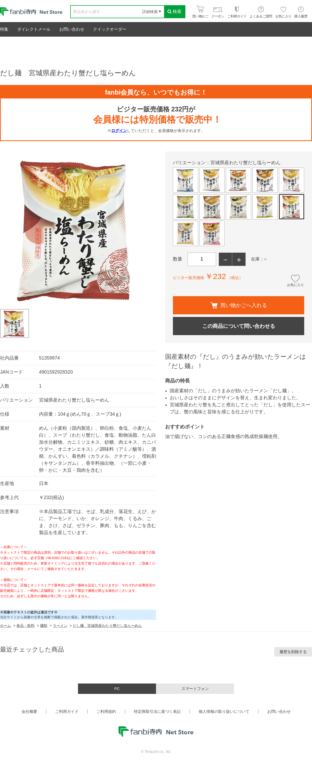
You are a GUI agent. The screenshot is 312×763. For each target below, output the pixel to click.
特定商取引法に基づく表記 (157, 711)
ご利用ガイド (67, 711)
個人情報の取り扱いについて (224, 711)
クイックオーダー (109, 29)
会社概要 (29, 711)
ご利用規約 (106, 711)
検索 (174, 11)
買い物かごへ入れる (238, 305)
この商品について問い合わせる (238, 326)
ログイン (119, 130)
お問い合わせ (71, 29)
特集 (4, 29)
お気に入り (295, 285)
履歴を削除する (293, 651)
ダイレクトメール (33, 29)
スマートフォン (195, 688)
